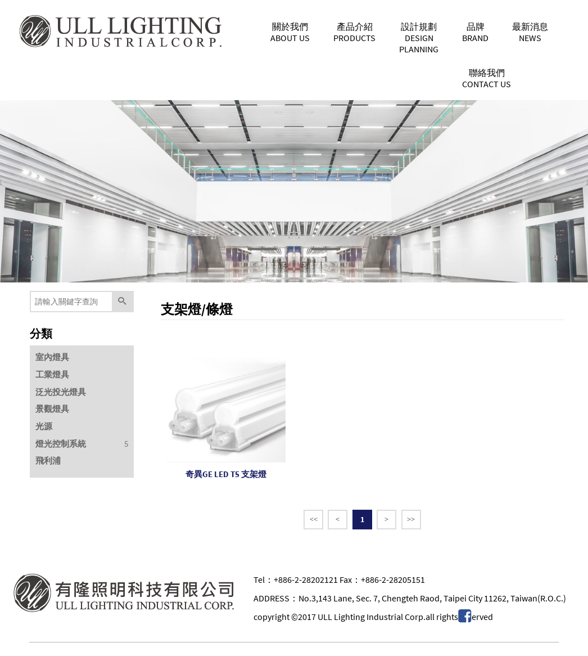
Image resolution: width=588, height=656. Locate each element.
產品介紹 (354, 32)
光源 (43, 426)
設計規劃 (418, 38)
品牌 (475, 32)
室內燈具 (52, 357)
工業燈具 (52, 374)
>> (411, 519)
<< (314, 519)
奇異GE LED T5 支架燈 (226, 474)
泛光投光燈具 (60, 392)
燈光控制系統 (60, 443)
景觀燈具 (52, 408)
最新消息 (530, 32)
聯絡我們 (486, 78)
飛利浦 (48, 460)
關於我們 (290, 32)
